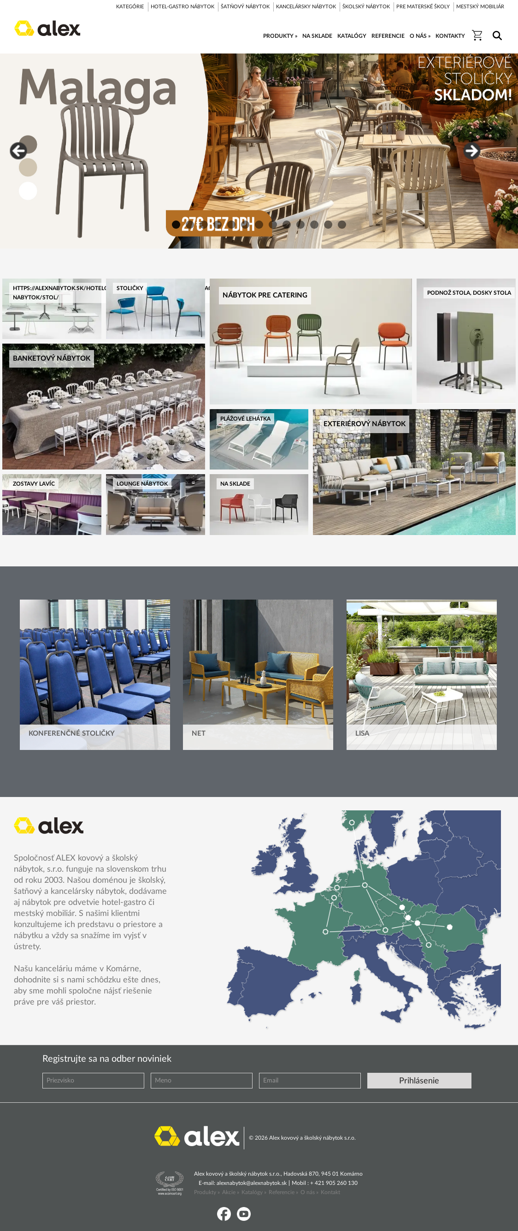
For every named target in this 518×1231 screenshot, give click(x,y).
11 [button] (314, 224)
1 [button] (176, 224)
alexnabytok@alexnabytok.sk (252, 1183)
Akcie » (230, 1192)
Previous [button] (18, 151)
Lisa (362, 733)
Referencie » (283, 1192)
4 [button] (217, 224)
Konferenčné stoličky (72, 733)
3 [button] (204, 224)
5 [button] (231, 224)
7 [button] (259, 224)
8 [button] (273, 224)
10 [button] (300, 224)
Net (199, 733)
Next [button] (472, 151)
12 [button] (328, 224)
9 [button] (287, 224)
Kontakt (330, 1192)
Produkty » (207, 1192)
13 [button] (342, 224)
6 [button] (245, 224)
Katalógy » (253, 1192)
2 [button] (190, 224)
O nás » (309, 1192)
